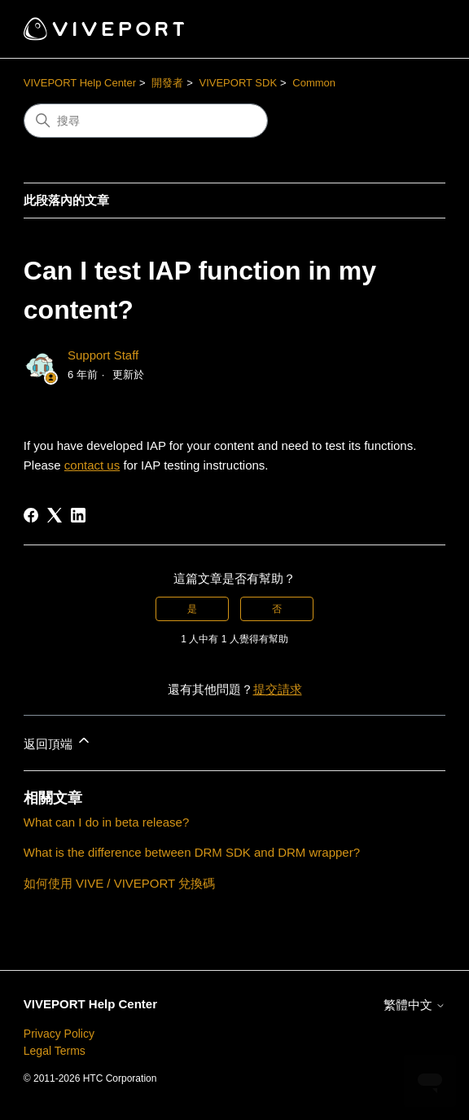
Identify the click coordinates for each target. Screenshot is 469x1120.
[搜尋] (145, 120)
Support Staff (103, 355)
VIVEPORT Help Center (80, 83)
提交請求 (277, 689)
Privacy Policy (59, 1033)
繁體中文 (414, 1005)
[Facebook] (31, 515)
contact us (92, 465)
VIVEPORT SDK (238, 83)
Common (313, 83)
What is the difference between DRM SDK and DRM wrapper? (192, 852)
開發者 (167, 83)
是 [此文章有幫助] (192, 609)
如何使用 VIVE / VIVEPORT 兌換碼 (119, 883)
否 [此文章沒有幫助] (277, 609)
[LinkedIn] (78, 515)
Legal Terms (54, 1050)
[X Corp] (54, 515)
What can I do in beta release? (106, 822)
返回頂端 (58, 741)
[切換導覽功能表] (416, 29)
